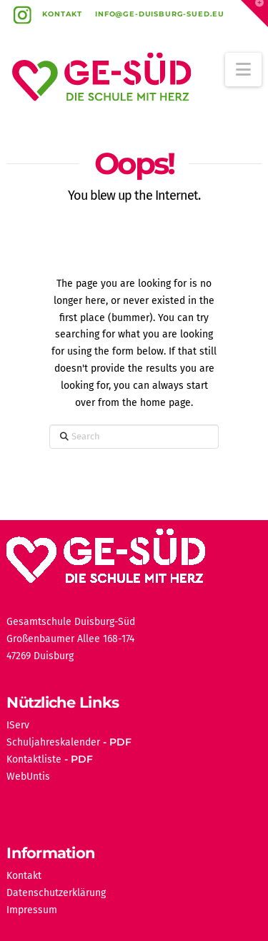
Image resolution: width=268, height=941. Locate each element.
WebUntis (28, 776)
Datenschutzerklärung (56, 893)
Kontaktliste (33, 759)
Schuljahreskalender (53, 742)
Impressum (31, 910)
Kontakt (62, 14)
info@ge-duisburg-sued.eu (159, 14)
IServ (17, 725)
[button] (243, 69)
